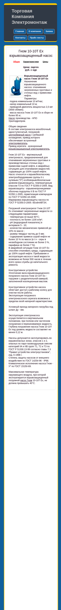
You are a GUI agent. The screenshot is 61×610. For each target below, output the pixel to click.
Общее (16, 62)
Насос (12, 118)
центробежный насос (20, 134)
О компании (35, 31)
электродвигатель (18, 143)
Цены (45, 62)
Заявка (49, 31)
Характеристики (31, 62)
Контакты (20, 37)
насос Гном (26, 380)
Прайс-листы (37, 37)
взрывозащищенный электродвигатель (29, 149)
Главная (19, 31)
